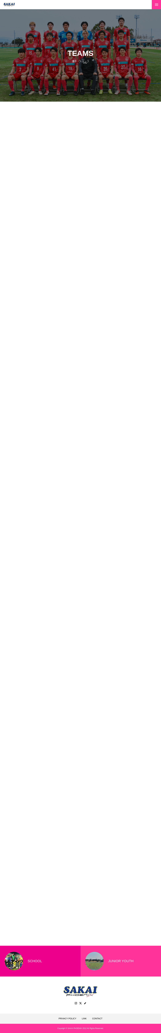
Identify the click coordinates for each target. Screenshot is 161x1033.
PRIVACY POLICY (67, 1018)
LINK (84, 1018)
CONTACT (97, 1018)
